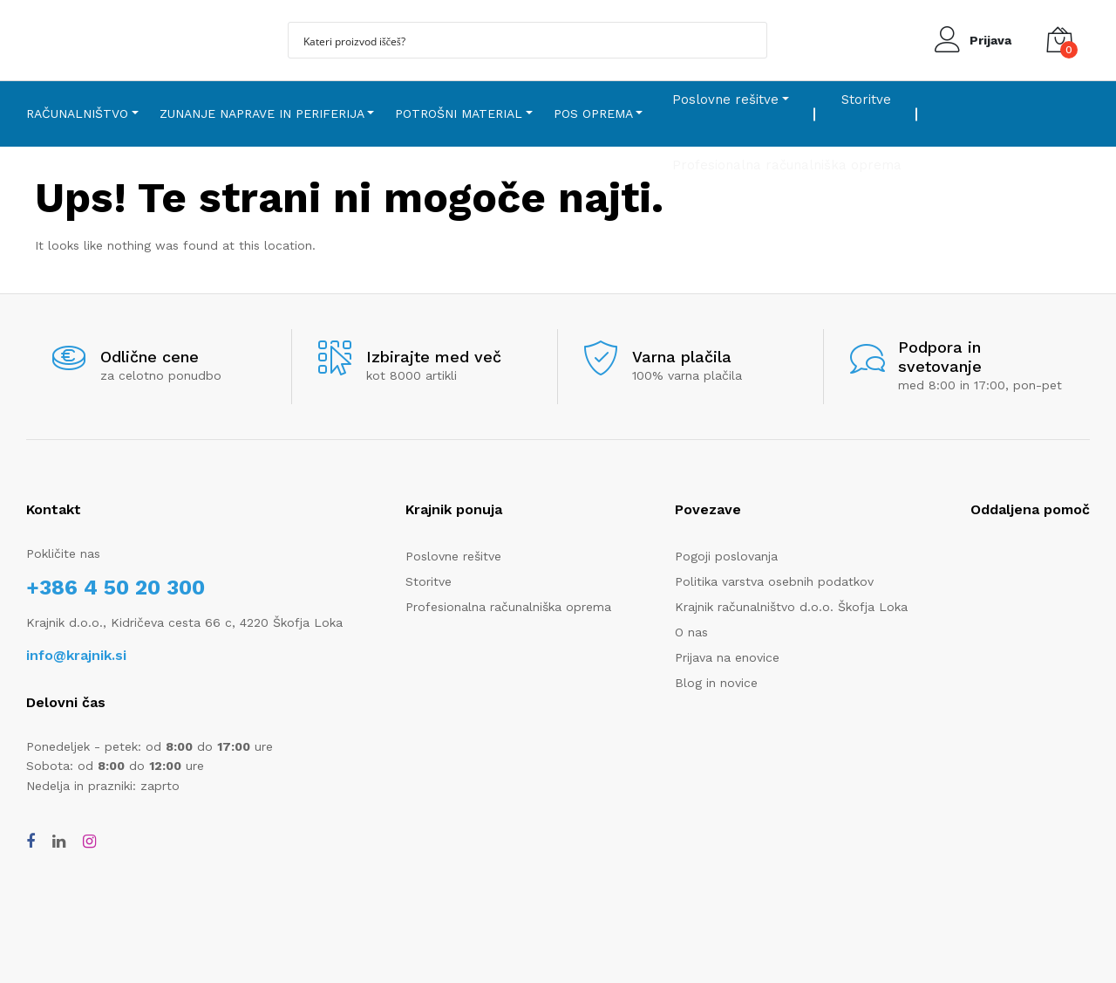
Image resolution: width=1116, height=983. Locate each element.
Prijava (990, 40)
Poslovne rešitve (725, 99)
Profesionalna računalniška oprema (508, 607)
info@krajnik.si (76, 655)
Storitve (866, 99)
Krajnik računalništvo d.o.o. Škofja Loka (791, 607)
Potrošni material (458, 113)
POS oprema (593, 113)
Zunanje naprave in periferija (262, 113)
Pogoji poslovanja (726, 556)
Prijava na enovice (727, 657)
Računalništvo (77, 113)
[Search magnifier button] (749, 40)
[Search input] (516, 40)
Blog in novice (716, 683)
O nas (691, 632)
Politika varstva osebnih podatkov (774, 581)
